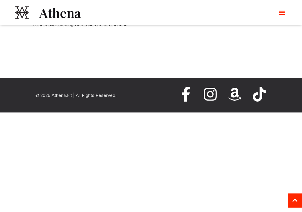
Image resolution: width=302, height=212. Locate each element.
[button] (282, 12)
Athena (60, 12)
